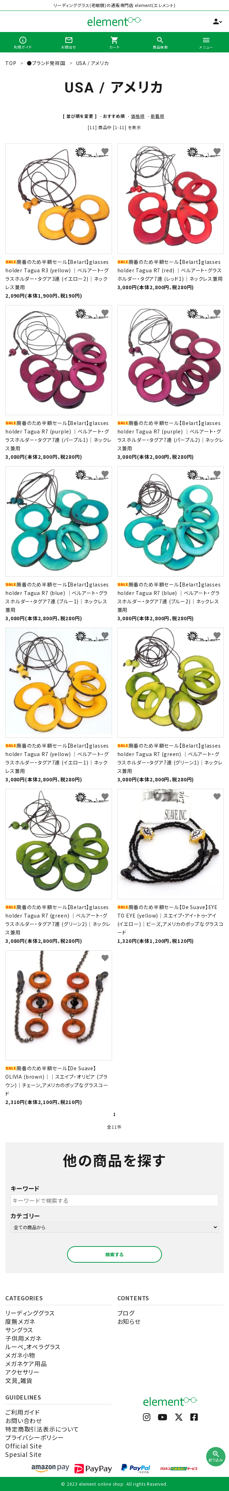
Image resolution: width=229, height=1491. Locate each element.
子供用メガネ (23, 1338)
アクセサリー (22, 1372)
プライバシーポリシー (34, 1437)
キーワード (25, 1188)
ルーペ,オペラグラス (32, 1346)
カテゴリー (25, 1215)
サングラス (19, 1329)
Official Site (23, 1445)
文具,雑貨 (19, 1380)
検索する (114, 1254)
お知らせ (128, 1321)
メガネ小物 (20, 1355)
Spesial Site (23, 1454)
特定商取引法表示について (42, 1429)
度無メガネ (20, 1321)
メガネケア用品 (26, 1363)
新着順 (157, 116)
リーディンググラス (30, 1312)
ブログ (126, 1312)
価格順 (138, 116)
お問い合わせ (23, 1420)
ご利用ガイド (22, 1412)
